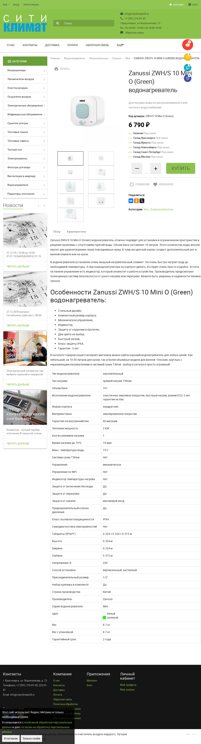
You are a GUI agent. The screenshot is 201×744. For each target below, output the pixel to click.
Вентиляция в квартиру (21, 176)
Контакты (30, 45)
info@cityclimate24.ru (134, 13)
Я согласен (11, 738)
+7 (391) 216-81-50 (132, 18)
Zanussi (116, 58)
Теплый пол (14, 149)
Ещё (120, 45)
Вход (16, 4)
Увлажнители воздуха (20, 79)
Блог (193, 4)
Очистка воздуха (17, 88)
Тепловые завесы (18, 141)
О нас (11, 45)
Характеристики (76, 231)
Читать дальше (17, 266)
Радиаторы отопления (20, 193)
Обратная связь (132, 32)
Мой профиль (128, 685)
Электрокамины (17, 158)
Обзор (56, 231)
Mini (127, 58)
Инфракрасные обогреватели (24, 114)
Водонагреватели (17, 185)
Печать (61, 69)
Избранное (163, 184)
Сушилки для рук (17, 123)
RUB (5, 4)
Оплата (72, 45)
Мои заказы (127, 689)
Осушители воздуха (19, 96)
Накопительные (98, 58)
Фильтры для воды (18, 167)
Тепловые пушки (17, 132)
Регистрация (31, 4)
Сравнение (139, 184)
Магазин (176, 4)
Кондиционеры (16, 70)
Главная (55, 58)
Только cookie (31, 738)
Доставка (52, 45)
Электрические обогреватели (25, 105)
